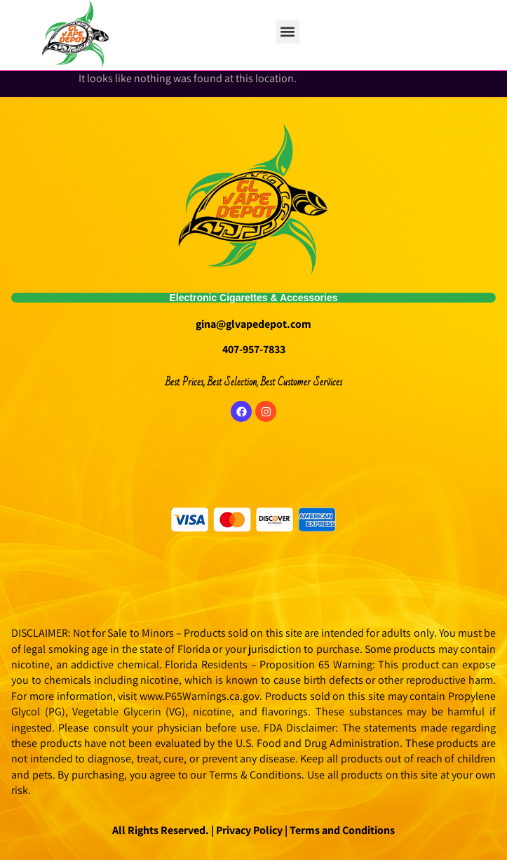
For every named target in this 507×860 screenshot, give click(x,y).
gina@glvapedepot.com (253, 324)
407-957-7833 (253, 349)
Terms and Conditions (342, 830)
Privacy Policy (248, 830)
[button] (287, 32)
